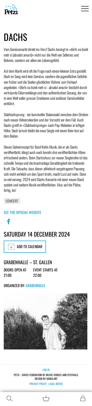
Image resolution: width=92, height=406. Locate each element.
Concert (12, 201)
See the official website (22, 212)
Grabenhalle (35, 285)
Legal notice (56, 384)
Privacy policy (38, 384)
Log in (46, 370)
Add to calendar (24, 246)
